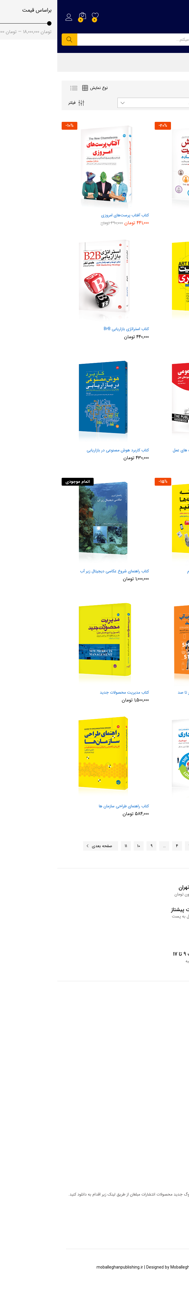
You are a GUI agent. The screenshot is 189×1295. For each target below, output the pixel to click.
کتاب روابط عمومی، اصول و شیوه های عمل (150, 450)
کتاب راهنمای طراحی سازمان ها (67, 806)
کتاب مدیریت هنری (169, 329)
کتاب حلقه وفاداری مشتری (163, 806)
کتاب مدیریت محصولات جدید (67, 692)
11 (68, 846)
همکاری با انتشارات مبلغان (163, 1098)
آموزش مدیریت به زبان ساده (161, 215)
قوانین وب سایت (171, 1047)
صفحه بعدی (42, 846)
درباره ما (178, 1079)
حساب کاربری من (170, 1162)
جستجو (12, 39)
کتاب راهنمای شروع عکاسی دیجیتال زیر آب (57, 571)
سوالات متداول (173, 1038)
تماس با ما (176, 1089)
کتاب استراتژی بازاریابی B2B (69, 329)
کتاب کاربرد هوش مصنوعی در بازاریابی (60, 450)
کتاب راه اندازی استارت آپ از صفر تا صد (152, 692)
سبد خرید (177, 1153)
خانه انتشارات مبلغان (168, 1144)
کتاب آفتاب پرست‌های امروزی (68, 215)
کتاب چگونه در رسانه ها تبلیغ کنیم (157, 571)
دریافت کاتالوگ (167, 1212)
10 (81, 846)
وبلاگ (179, 1020)
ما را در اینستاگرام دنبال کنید (160, 1107)
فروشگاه (178, 1029)
